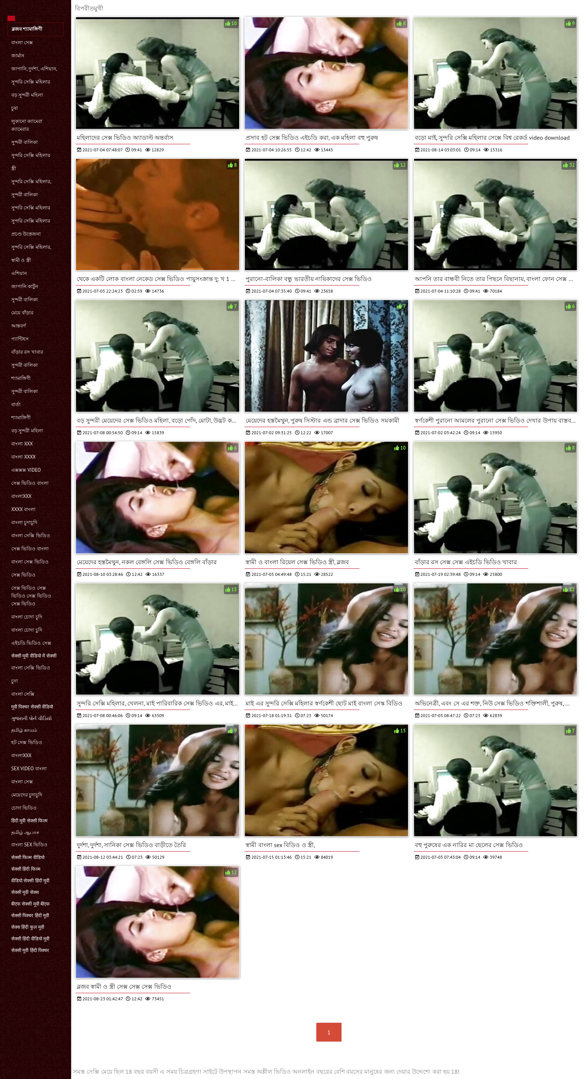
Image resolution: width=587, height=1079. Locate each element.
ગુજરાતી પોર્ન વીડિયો (31, 718)
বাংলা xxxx (23, 457)
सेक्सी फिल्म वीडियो (28, 857)
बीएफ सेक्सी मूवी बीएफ (30, 904)
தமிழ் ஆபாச (25, 832)
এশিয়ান (19, 273)
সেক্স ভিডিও (23, 575)
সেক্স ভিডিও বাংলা (30, 483)
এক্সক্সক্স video (26, 470)
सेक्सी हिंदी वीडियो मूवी (30, 939)
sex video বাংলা (29, 768)
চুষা (14, 108)
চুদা (14, 681)
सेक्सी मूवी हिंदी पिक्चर (30, 950)
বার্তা (16, 404)
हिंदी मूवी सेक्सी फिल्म (29, 820)
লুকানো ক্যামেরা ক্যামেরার (26, 125)
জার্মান (17, 55)
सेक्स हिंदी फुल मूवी (27, 927)
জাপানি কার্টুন (24, 286)
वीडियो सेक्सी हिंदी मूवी (30, 880)
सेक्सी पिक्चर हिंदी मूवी (30, 915)
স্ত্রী (13, 168)
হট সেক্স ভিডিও (26, 742)
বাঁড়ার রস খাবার (27, 352)
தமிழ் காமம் (24, 730)
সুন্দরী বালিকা (24, 142)
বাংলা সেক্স (22, 42)
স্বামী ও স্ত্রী (21, 260)
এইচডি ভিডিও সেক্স (31, 643)
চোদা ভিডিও (24, 808)
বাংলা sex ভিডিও (29, 844)
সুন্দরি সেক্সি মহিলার (30, 82)
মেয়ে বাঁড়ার (22, 312)
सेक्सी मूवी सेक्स (25, 892)
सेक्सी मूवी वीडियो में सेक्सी (34, 656)
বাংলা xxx (22, 444)
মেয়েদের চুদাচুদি (26, 795)
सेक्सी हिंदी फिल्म (25, 869)
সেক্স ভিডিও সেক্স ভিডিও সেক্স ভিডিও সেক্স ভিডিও (31, 596)
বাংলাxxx (21, 496)
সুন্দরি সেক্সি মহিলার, (31, 181)
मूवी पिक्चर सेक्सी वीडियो (32, 707)
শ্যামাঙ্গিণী (21, 378)
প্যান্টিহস (20, 339)
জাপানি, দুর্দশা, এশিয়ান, (34, 69)
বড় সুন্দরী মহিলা (27, 95)
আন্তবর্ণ (18, 326)
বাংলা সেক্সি (22, 694)
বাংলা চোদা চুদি (26, 617)
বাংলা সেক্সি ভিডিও (30, 535)
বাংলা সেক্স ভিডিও (30, 562)
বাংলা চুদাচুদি (24, 522)
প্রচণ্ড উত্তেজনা (26, 234)
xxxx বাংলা (23, 509)
